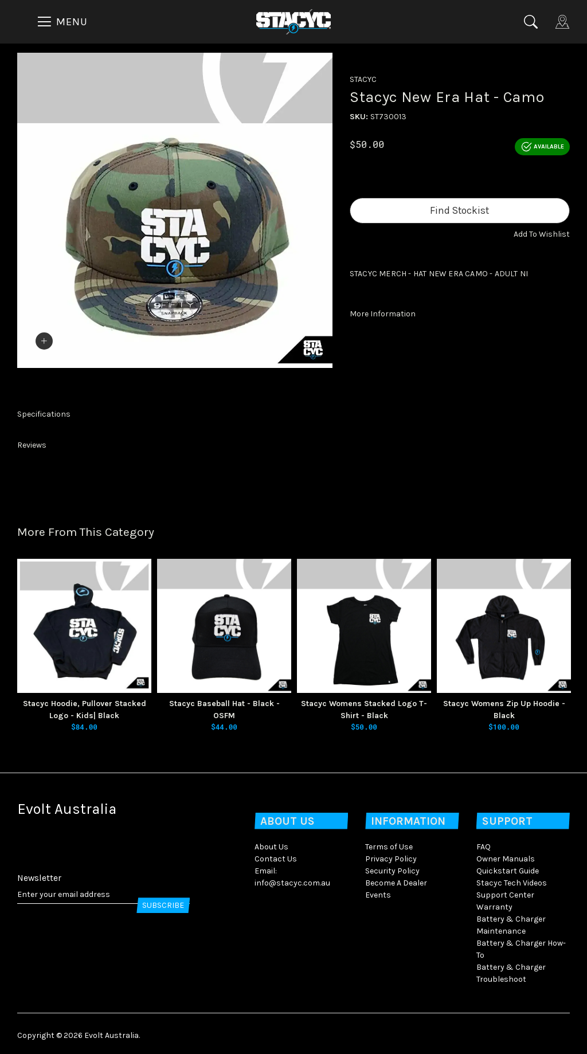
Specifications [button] (44, 411)
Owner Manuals (505, 855)
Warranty (494, 903)
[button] (542, 234)
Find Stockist (459, 210)
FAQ (483, 843)
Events (378, 891)
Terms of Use (389, 843)
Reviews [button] (31, 441)
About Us (271, 843)
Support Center (505, 891)
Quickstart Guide (507, 867)
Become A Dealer (396, 879)
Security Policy (392, 867)
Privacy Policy (391, 855)
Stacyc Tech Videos (511, 879)
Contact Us (276, 855)
